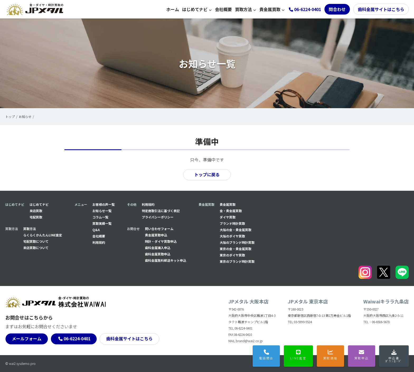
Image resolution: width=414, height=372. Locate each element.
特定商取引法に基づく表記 (161, 210)
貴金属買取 (269, 9)
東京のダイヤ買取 (232, 255)
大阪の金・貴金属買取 (235, 229)
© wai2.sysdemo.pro (20, 363)
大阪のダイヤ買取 (232, 236)
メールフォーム (26, 339)
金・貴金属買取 (231, 210)
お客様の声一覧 (103, 204)
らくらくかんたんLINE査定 (42, 235)
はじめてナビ (195, 9)
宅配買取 (36, 217)
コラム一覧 (100, 217)
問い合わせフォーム (159, 228)
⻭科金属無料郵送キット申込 (165, 260)
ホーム (172, 9)
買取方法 (243, 9)
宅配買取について (36, 241)
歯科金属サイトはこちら (381, 9)
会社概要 (223, 9)
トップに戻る (207, 174)
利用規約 (98, 242)
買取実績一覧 (101, 223)
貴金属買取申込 (156, 235)
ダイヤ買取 (228, 217)
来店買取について (36, 247)
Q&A (96, 229)
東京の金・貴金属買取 (235, 248)
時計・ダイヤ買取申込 (161, 241)
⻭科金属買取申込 (157, 254)
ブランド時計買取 (232, 223)
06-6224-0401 (77, 339)
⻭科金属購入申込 (157, 247)
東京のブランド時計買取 (237, 261)
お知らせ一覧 (101, 210)
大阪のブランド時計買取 (237, 242)
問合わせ (337, 9)
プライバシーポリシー (157, 217)
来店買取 (36, 210)
